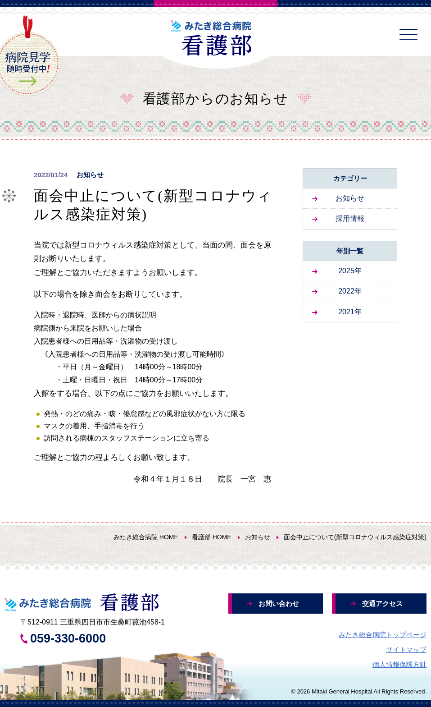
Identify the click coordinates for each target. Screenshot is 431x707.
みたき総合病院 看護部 (216, 38)
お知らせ (350, 198)
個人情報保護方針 (399, 664)
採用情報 (350, 218)
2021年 (350, 312)
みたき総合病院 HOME (145, 537)
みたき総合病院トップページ (382, 634)
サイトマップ (406, 649)
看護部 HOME (211, 537)
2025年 (350, 271)
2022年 (350, 291)
